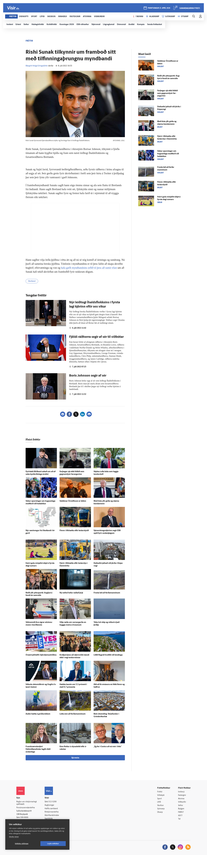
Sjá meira (75, 758)
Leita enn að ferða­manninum (73, 714)
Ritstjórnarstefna (51, 812)
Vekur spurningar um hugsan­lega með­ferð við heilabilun (168, 153)
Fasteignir (182, 795)
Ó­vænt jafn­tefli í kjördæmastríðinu (41, 655)
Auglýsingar (49, 805)
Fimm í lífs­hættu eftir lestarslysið (74, 531)
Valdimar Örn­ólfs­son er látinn (73, 501)
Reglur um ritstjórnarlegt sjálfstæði (26, 803)
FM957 (181, 812)
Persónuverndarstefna (25, 808)
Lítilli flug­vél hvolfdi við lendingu (108, 655)
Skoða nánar (14, 837)
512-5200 (53, 802)
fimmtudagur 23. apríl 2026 (159, 8)
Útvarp (160, 812)
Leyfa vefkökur (53, 844)
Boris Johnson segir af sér (87, 375)
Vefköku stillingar (22, 844)
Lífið (159, 802)
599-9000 (24, 818)
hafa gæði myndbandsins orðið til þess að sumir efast (89, 267)
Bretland (31, 281)
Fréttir (159, 792)
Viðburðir (182, 802)
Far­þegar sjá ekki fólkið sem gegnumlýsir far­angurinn (167, 93)
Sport (159, 799)
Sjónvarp (160, 809)
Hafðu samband (51, 809)
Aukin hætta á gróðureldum (38, 714)
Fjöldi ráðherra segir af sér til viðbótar (96, 337)
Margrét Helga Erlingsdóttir (37, 66)
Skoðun (160, 805)
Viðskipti (160, 795)
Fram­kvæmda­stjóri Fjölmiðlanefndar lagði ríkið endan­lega (38, 749)
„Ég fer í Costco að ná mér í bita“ (108, 747)
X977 (180, 816)
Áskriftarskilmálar (52, 815)
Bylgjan (181, 809)
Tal (179, 819)
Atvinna (181, 799)
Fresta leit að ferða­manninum (107, 593)
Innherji (181, 792)
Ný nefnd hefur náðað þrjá (71, 593)
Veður (180, 805)
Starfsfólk (49, 819)
